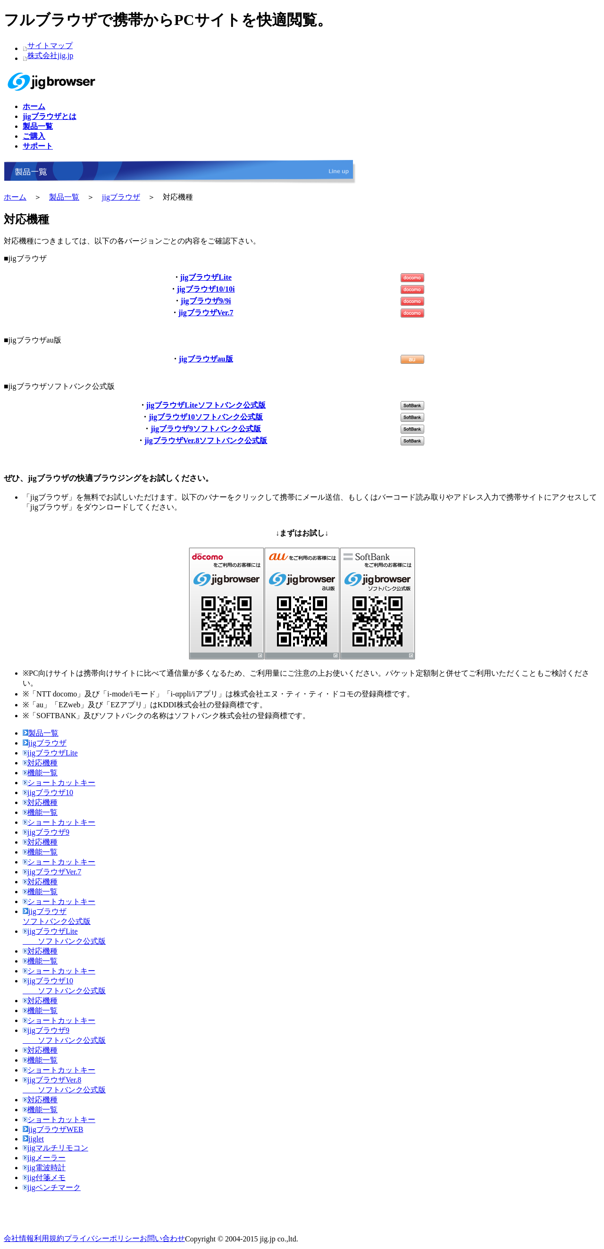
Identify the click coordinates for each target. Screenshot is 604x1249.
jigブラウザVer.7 (206, 313)
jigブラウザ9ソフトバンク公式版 (206, 429)
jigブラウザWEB (53, 1129)
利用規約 (49, 1238)
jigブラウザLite (206, 277)
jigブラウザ (121, 197)
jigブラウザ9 (46, 832)
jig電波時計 (44, 1168)
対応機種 (40, 763)
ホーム (15, 197)
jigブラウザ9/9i (206, 301)
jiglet (33, 1139)
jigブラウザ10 (48, 792)
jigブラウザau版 (206, 359)
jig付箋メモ (44, 1178)
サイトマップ (50, 46)
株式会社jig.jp (50, 55)
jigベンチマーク (52, 1187)
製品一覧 (64, 197)
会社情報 (19, 1238)
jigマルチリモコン (55, 1148)
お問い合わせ (162, 1238)
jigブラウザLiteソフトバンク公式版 (206, 405)
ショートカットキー (59, 783)
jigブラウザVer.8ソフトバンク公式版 (206, 440)
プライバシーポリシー (102, 1238)
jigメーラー (44, 1158)
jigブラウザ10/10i (206, 289)
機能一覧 (40, 773)
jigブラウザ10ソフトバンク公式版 (206, 417)
